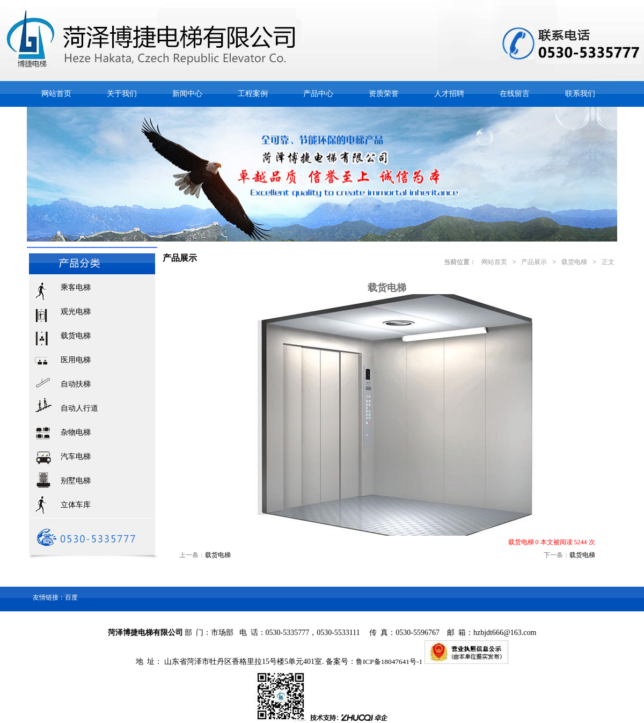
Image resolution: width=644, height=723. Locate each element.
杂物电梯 (76, 432)
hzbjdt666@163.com (505, 633)
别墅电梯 (76, 481)
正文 (608, 262)
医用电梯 (76, 360)
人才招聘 (449, 94)
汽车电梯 (76, 456)
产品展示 (534, 262)
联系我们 (580, 94)
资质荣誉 (384, 94)
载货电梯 (76, 336)
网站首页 (56, 94)
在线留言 (515, 94)
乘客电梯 (76, 287)
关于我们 (122, 94)
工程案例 (253, 94)
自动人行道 (79, 408)
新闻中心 (187, 94)
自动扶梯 (76, 384)
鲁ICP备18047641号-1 (389, 662)
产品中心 (318, 94)
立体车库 (76, 505)
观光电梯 (76, 312)
